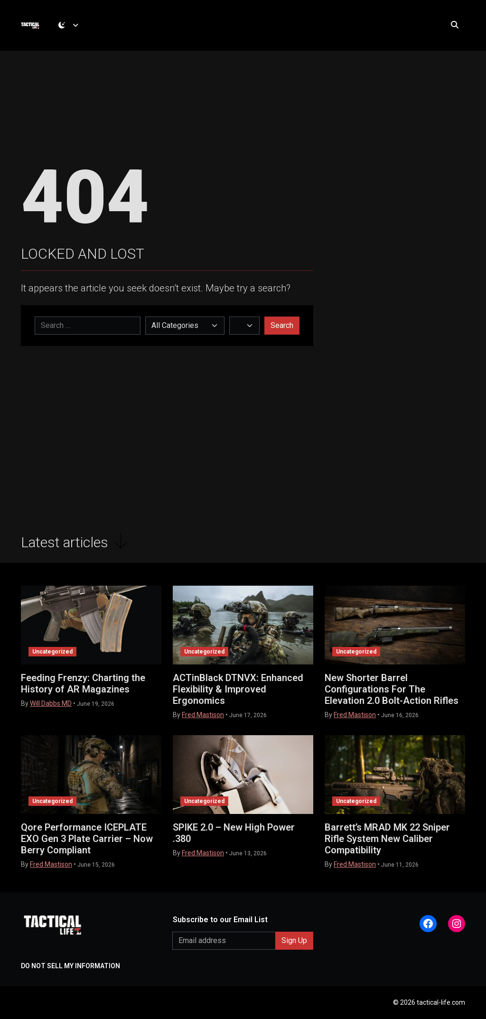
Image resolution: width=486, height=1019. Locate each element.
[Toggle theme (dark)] (70, 26)
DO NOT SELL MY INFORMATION (70, 966)
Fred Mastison (203, 715)
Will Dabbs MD (51, 703)
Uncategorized (52, 651)
